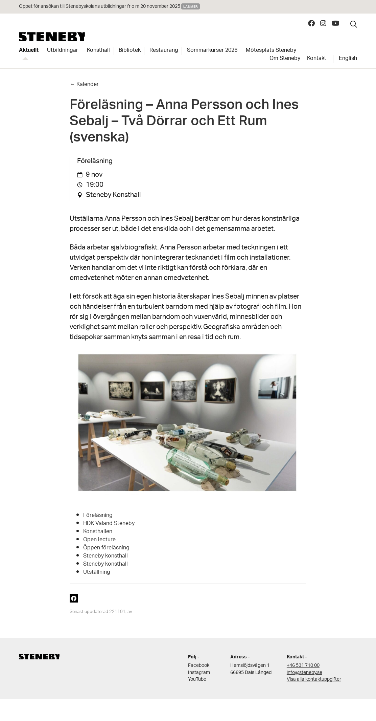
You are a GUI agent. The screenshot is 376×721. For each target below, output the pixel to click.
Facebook (198, 665)
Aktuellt (29, 51)
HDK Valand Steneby (109, 523)
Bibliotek (130, 51)
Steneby (52, 36)
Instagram (199, 673)
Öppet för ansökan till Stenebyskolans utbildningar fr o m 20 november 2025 (99, 6)
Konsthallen (97, 532)
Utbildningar (62, 51)
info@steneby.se (304, 673)
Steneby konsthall (105, 556)
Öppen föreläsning (106, 548)
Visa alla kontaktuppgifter (314, 679)
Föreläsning (98, 515)
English (348, 59)
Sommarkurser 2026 (212, 51)
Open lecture (99, 540)
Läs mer (190, 6)
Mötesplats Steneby (271, 51)
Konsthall (98, 51)
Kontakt (316, 59)
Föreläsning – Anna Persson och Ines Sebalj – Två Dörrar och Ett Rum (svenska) (184, 123)
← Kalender (84, 84)
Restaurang (163, 51)
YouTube (197, 679)
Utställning (96, 572)
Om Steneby (284, 59)
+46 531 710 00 (303, 665)
